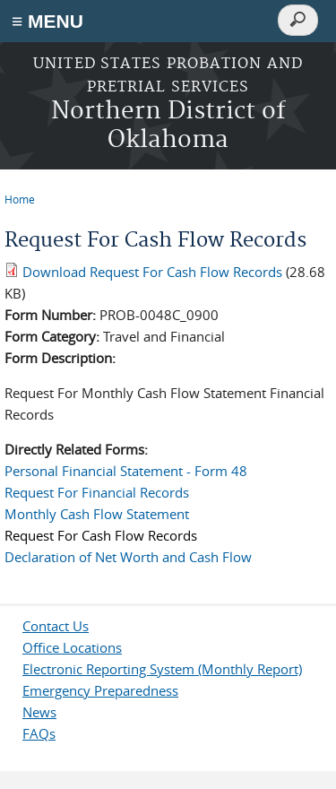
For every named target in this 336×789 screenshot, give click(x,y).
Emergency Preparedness (100, 690)
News (39, 712)
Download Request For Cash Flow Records (152, 272)
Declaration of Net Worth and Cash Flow (128, 557)
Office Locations (72, 647)
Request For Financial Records (96, 492)
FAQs (39, 733)
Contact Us (55, 626)
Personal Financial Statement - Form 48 (125, 471)
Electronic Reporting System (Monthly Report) (162, 669)
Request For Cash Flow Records (100, 535)
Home (19, 199)
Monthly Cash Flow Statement (96, 514)
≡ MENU (47, 21)
